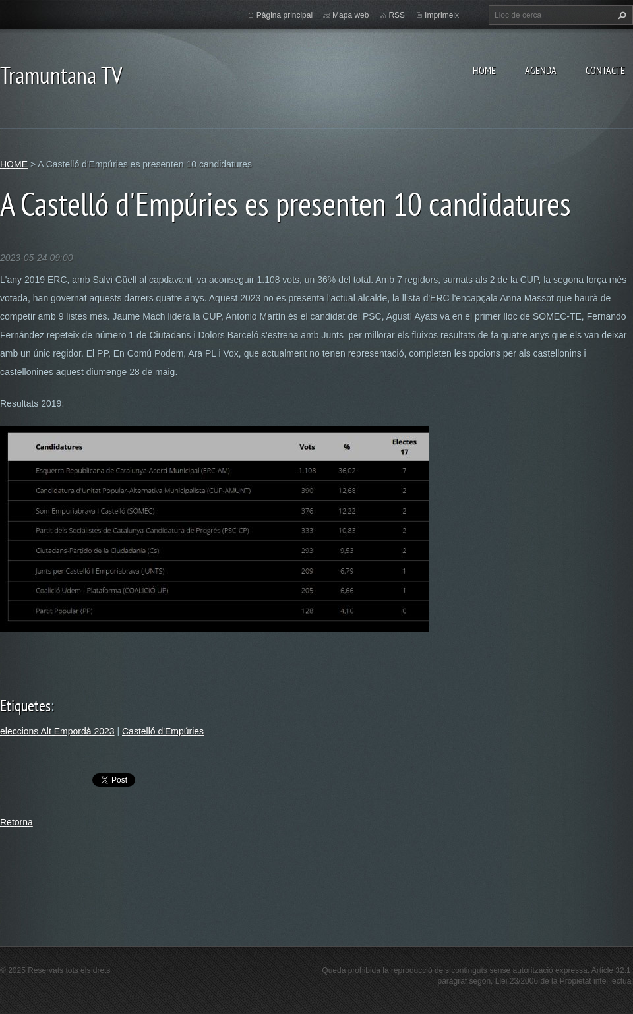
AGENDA (541, 69)
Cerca (620, 15)
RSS (396, 15)
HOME (484, 69)
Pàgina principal (284, 15)
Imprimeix (442, 15)
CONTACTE (605, 69)
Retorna (16, 822)
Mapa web (350, 15)
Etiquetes (25, 706)
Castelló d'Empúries (163, 731)
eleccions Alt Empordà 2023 (57, 731)
